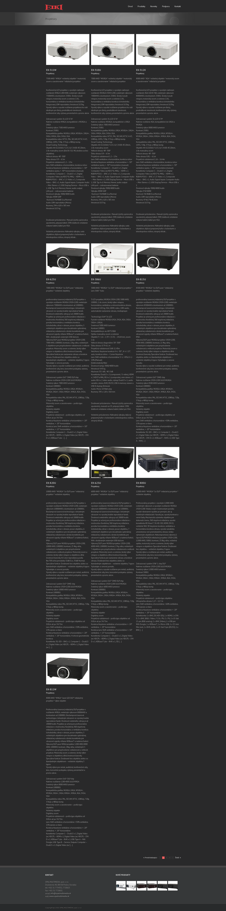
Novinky (153, 6)
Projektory (50, 73)
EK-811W (51, 689)
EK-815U (141, 279)
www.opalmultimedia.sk (59, 896)
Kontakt (178, 6)
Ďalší (177, 857)
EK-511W (51, 70)
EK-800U (141, 483)
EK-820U (51, 483)
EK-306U (96, 279)
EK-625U (51, 279)
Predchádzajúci (151, 857)
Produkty (141, 6)
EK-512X (141, 70)
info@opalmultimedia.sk (61, 893)
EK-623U (96, 483)
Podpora (166, 6)
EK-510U (96, 70)
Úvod (130, 6)
